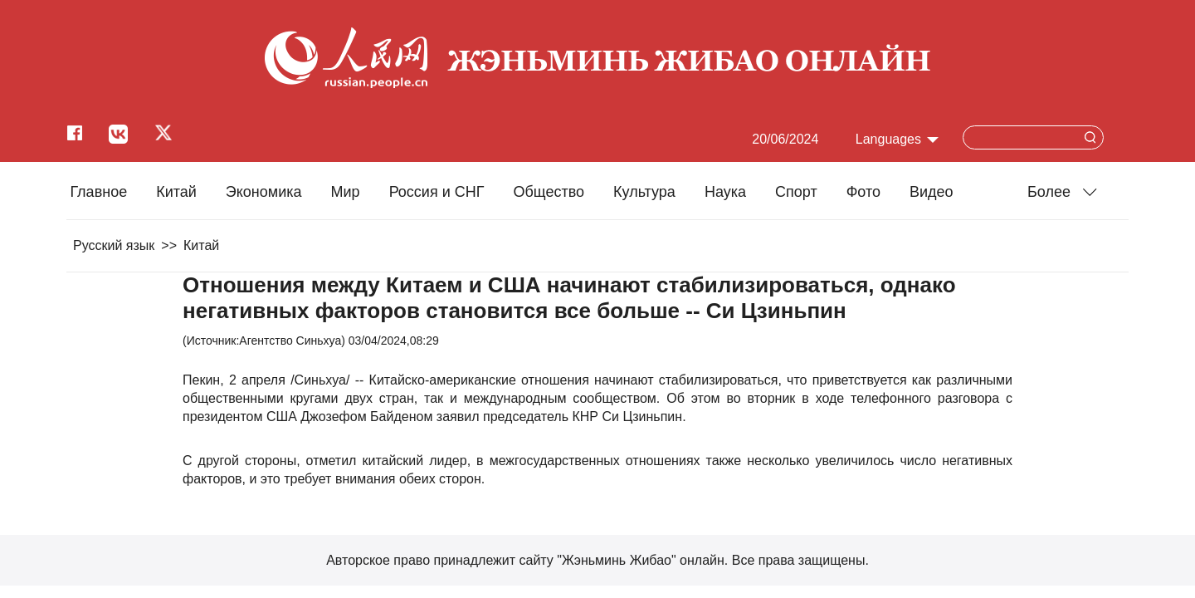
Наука (725, 192)
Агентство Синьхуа (290, 340)
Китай (176, 192)
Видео (932, 192)
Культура (644, 192)
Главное (98, 192)
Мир (345, 192)
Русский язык (113, 245)
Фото (863, 192)
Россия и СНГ (437, 192)
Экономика (264, 192)
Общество (548, 192)
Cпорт (796, 192)
